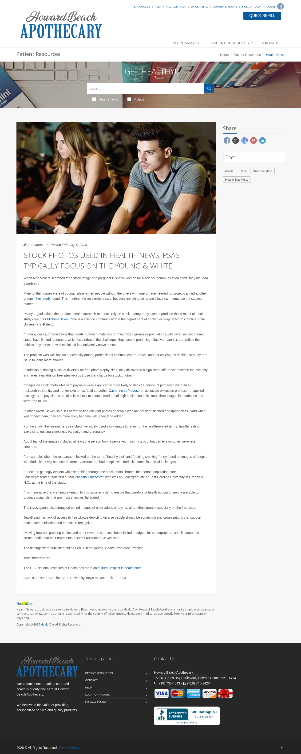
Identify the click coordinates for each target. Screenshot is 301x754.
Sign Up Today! (252, 6)
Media (229, 171)
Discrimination (262, 171)
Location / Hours (225, 6)
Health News (105, 99)
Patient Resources (230, 43)
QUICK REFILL (262, 16)
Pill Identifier (176, 6)
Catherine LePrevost (124, 391)
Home (224, 55)
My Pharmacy (186, 43)
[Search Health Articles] (145, 88)
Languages (142, 6)
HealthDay (48, 624)
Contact (269, 43)
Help (158, 6)
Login (271, 6)
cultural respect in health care (119, 568)
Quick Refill (199, 6)
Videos (136, 99)
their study (43, 298)
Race (243, 171)
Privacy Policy (96, 701)
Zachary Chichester (89, 477)
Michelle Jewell (58, 319)
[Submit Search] (209, 88)
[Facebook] (280, 6)
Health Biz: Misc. (236, 179)
